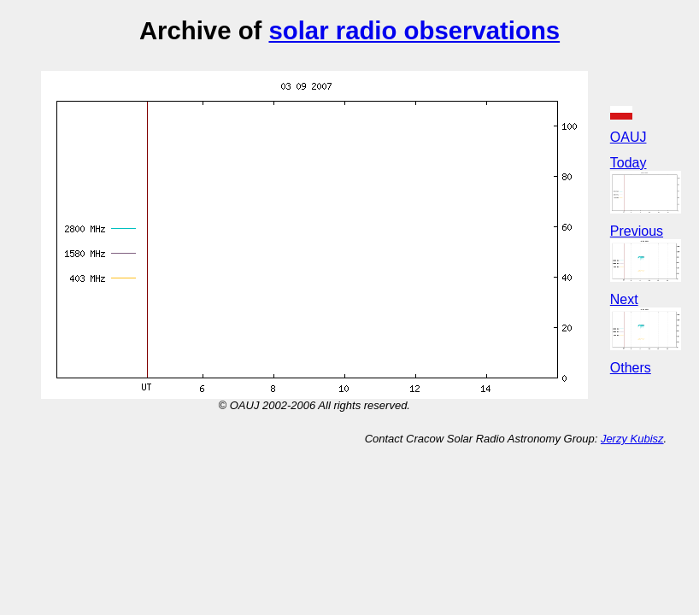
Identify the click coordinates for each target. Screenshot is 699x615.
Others (630, 367)
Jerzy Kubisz (632, 438)
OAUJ (628, 137)
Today (628, 162)
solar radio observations (414, 30)
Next (624, 299)
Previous (636, 231)
